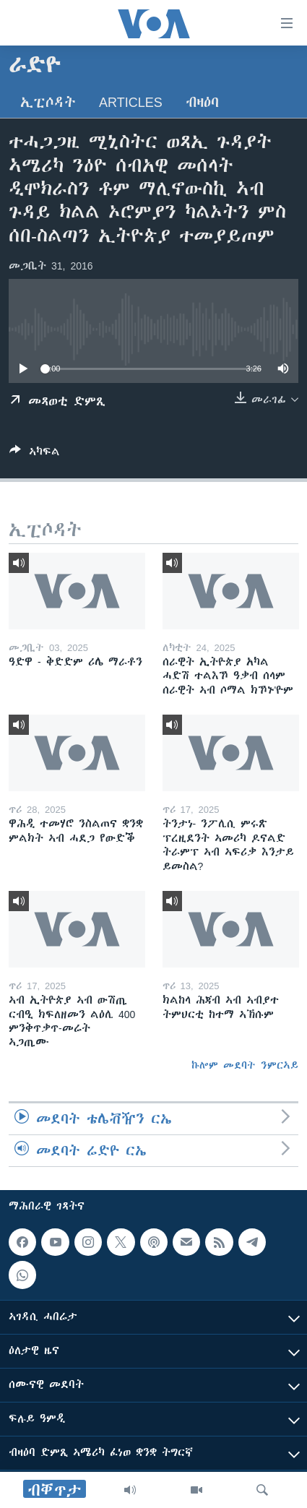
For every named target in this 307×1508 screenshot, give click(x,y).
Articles (131, 102)
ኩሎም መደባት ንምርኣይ (244, 1065)
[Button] (34, 454)
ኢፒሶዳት (48, 102)
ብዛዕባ (202, 102)
